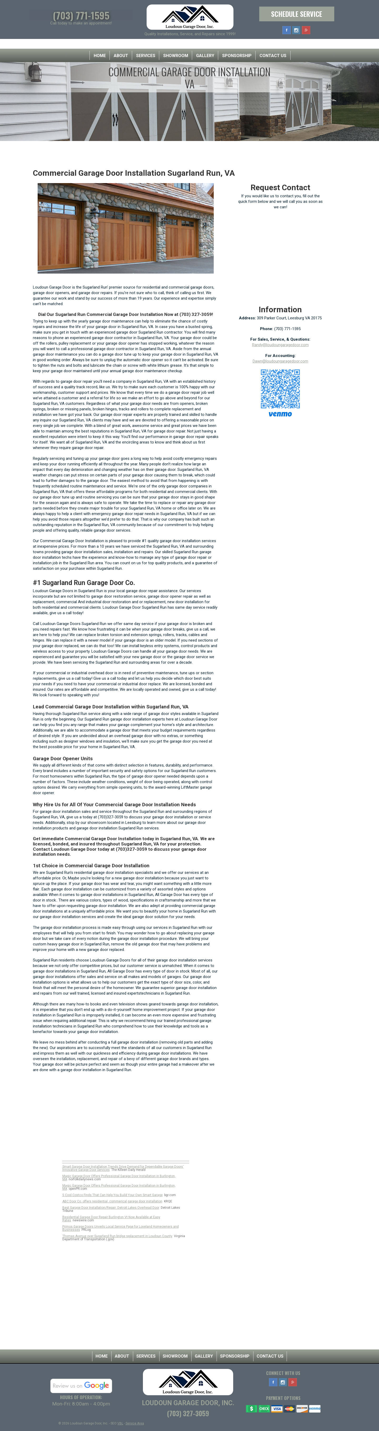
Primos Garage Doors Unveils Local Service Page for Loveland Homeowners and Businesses (120, 1228)
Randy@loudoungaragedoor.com (280, 344)
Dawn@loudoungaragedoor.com (280, 361)
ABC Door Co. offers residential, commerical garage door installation (112, 1201)
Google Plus (306, 30)
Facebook (286, 30)
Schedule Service (296, 14)
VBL (120, 1423)
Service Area (135, 1423)
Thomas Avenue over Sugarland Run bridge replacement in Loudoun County (117, 1236)
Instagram (296, 30)
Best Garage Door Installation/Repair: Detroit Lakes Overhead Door (110, 1208)
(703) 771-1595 (81, 15)
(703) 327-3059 (188, 1413)
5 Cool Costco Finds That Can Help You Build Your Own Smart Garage (112, 1195)
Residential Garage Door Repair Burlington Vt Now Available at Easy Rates (111, 1218)
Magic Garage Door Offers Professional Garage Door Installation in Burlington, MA (119, 1177)
